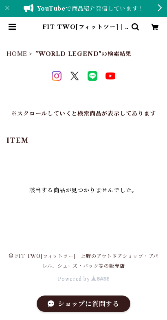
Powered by (84, 279)
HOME (17, 54)
